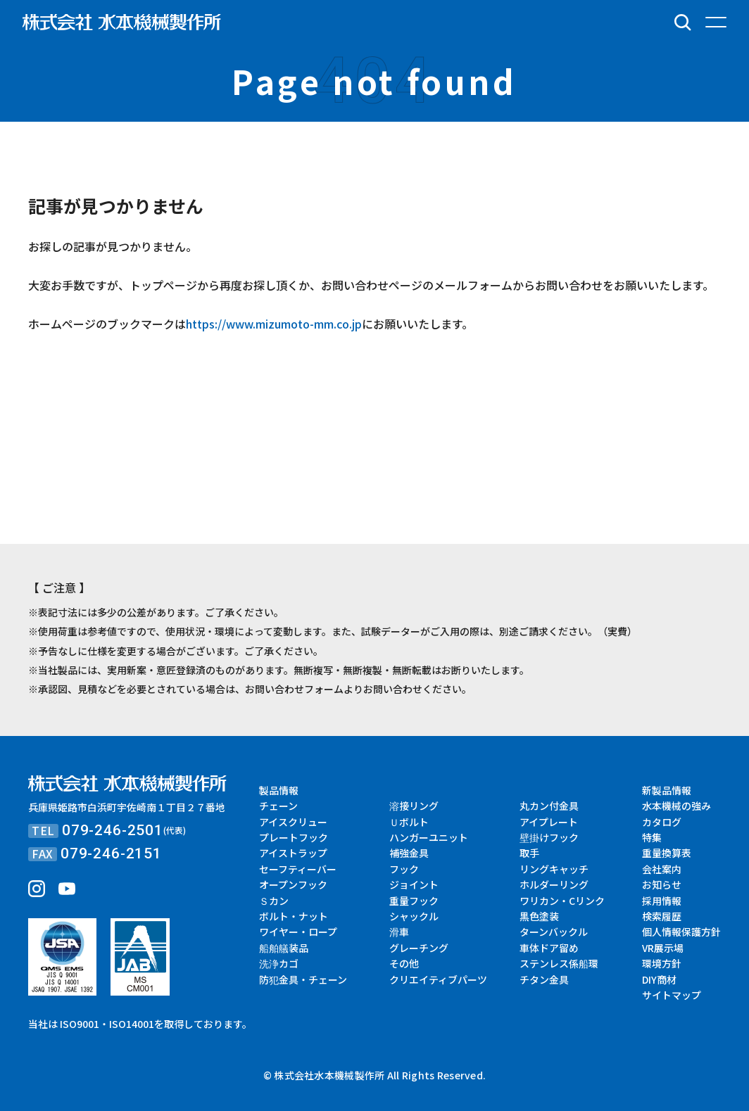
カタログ (661, 822)
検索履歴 (661, 916)
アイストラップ (293, 853)
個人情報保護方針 (681, 932)
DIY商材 (659, 979)
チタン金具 (544, 979)
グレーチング (418, 948)
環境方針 (661, 963)
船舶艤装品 (283, 948)
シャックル (414, 916)
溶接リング (414, 806)
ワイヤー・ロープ (298, 932)
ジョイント (414, 884)
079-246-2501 (112, 830)
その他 (404, 963)
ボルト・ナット (293, 916)
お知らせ (661, 884)
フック (404, 869)
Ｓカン (274, 901)
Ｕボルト (409, 822)
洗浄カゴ (278, 963)
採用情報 (661, 901)
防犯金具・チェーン (303, 979)
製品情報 (278, 790)
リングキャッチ (554, 869)
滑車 (399, 932)
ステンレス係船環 (559, 963)
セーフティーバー (297, 869)
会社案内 (661, 869)
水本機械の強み (676, 806)
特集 (652, 837)
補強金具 (409, 853)
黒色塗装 (539, 916)
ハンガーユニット (428, 837)
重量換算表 (666, 853)
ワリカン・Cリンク (562, 901)
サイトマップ (671, 995)
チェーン (278, 806)
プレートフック (293, 837)
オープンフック (293, 884)
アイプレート (549, 822)
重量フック (414, 901)
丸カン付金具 (549, 806)
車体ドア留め (549, 948)
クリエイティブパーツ (438, 979)
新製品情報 (666, 790)
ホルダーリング (554, 884)
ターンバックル (554, 932)
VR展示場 (663, 948)
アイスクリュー (293, 822)
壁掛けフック (549, 837)
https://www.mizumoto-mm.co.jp (274, 323)
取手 (529, 853)
